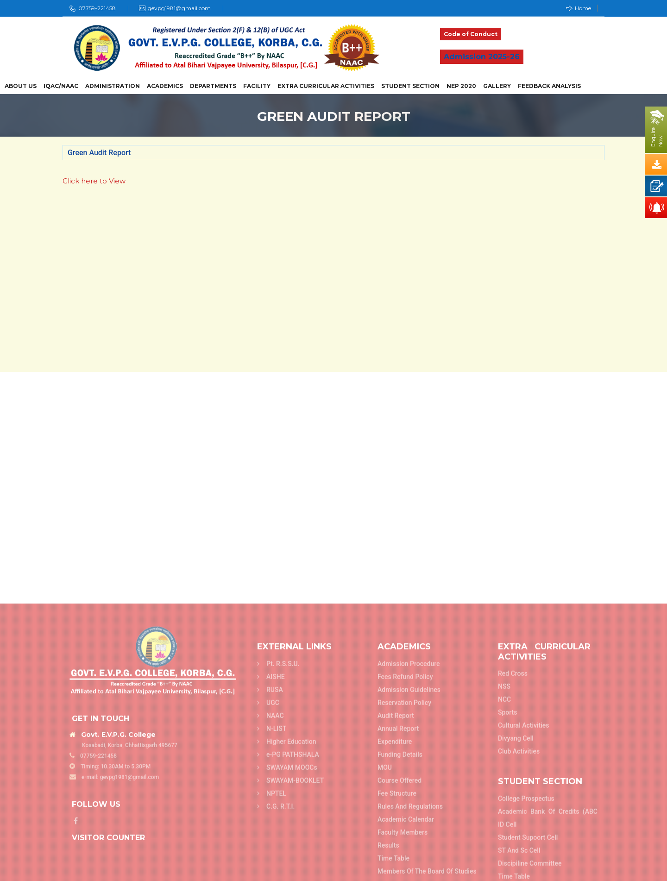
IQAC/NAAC (61, 86)
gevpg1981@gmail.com (179, 8)
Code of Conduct (470, 34)
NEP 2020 (461, 86)
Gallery (497, 86)
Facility (257, 86)
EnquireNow (657, 137)
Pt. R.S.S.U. (278, 871)
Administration (112, 86)
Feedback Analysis (549, 86)
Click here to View (94, 180)
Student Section (410, 86)
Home (578, 8)
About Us (21, 86)
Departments (213, 86)
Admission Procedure (409, 871)
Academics (165, 86)
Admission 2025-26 (482, 56)
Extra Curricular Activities (325, 86)
